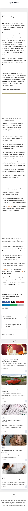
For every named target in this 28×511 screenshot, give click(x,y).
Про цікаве (14, 2)
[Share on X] (13, 302)
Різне (3, 14)
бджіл (5, 269)
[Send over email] (13, 305)
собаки (10, 206)
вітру (22, 271)
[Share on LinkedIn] (6, 305)
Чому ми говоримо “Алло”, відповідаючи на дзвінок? (9, 360)
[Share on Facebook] (6, 302)
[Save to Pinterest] (20, 302)
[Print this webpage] (20, 305)
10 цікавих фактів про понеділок (11, 479)
